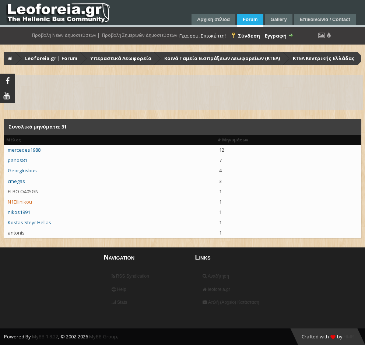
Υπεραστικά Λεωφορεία (120, 58)
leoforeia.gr (216, 289)
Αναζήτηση (216, 276)
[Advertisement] (183, 92)
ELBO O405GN (23, 191)
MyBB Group (103, 336)
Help (119, 289)
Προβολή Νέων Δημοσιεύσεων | (66, 35)
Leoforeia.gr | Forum (51, 58)
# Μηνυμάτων (233, 139)
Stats (119, 302)
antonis (16, 232)
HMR (349, 336)
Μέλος (13, 139)
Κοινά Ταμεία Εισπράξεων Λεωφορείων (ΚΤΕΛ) (222, 58)
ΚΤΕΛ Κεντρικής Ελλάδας (324, 58)
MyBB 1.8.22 (45, 336)
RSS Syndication (130, 276)
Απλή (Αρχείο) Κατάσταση (231, 302)
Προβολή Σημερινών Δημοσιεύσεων (139, 35)
